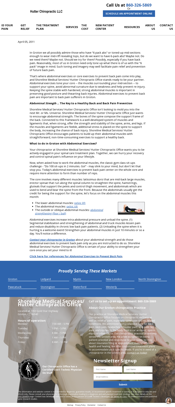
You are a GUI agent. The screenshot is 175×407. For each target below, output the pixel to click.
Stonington (48, 287)
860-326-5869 (139, 5)
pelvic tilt (72, 206)
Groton (12, 279)
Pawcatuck (14, 287)
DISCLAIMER (23, 396)
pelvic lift (79, 203)
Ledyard (46, 279)
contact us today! (137, 352)
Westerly (111, 287)
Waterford (79, 287)
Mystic (77, 279)
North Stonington (149, 279)
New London (114, 279)
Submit (123, 384)
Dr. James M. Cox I (119, 396)
